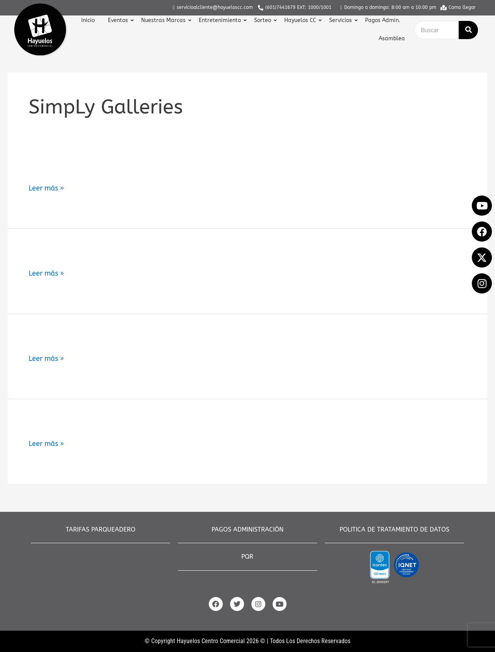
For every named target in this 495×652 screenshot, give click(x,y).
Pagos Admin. (382, 20)
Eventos (119, 20)
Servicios (341, 20)
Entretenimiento (221, 20)
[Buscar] (437, 30)
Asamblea (392, 38)
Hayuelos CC (301, 20)
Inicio (88, 20)
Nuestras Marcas (164, 20)
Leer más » (46, 188)
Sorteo (263, 20)
